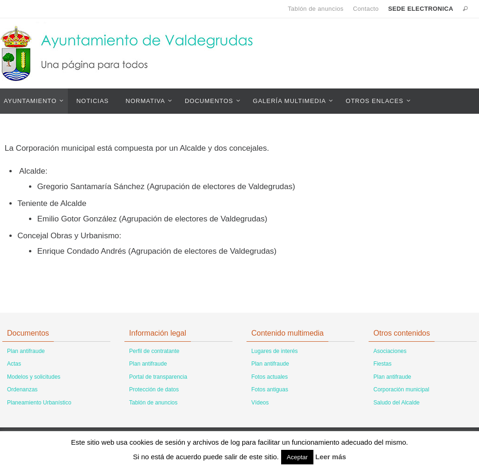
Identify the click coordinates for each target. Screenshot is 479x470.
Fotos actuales (269, 377)
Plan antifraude (26, 351)
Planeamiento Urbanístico (39, 402)
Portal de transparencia (158, 377)
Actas (14, 363)
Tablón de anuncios (315, 8)
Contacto (365, 8)
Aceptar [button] (297, 457)
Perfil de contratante (154, 351)
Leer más (330, 457)
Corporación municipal (401, 389)
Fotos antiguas (269, 389)
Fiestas (382, 363)
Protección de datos (154, 389)
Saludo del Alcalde (396, 402)
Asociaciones (389, 351)
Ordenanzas (22, 389)
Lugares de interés (274, 351)
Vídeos (260, 402)
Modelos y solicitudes (33, 377)
